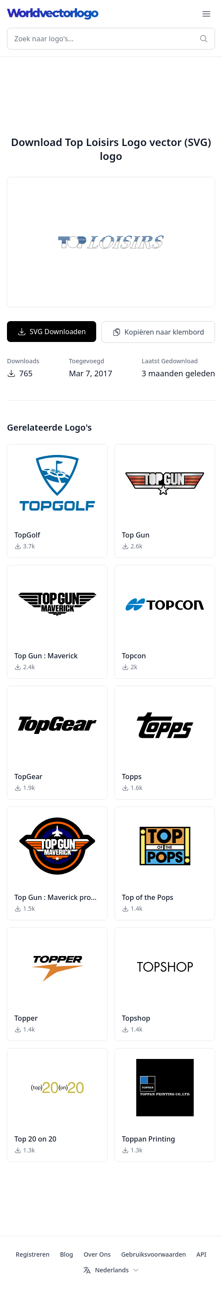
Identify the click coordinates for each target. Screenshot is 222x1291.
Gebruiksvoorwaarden (153, 1254)
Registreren (33, 1254)
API (201, 1254)
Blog (66, 1254)
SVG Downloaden (51, 331)
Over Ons (97, 1254)
